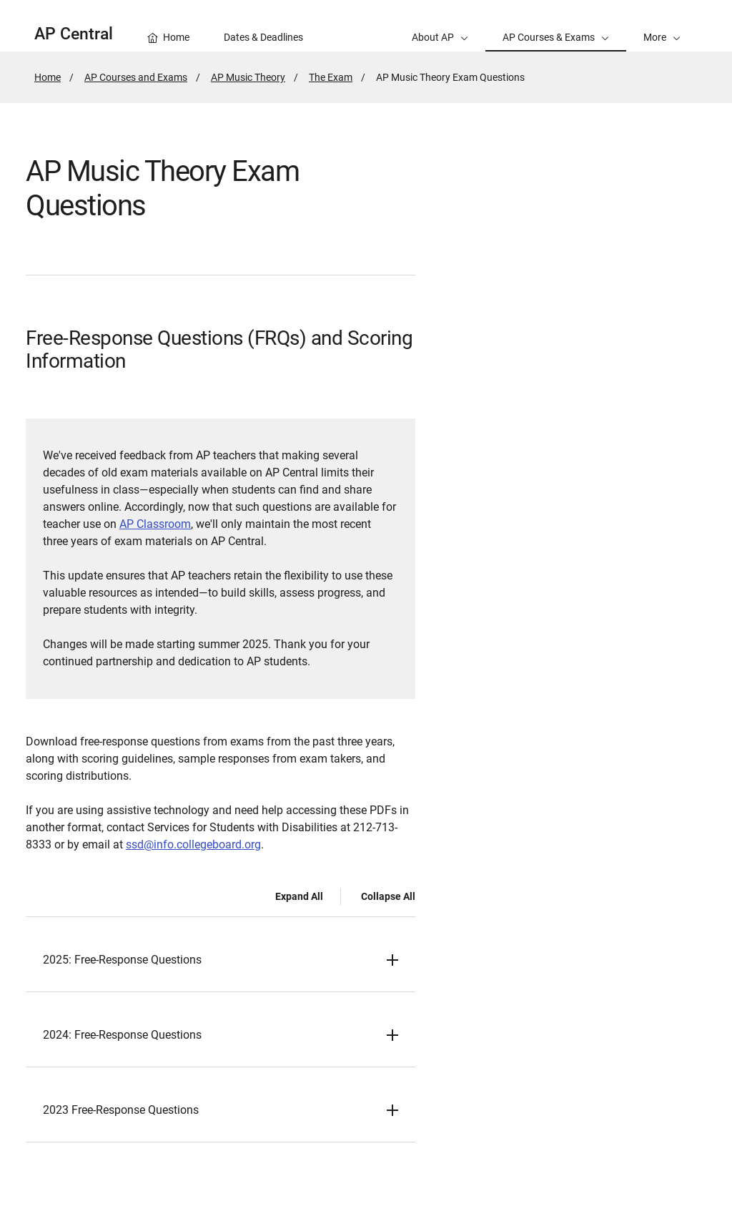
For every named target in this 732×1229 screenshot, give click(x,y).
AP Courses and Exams (135, 77)
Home (47, 77)
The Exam (330, 77)
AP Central (73, 34)
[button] (662, 26)
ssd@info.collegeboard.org (193, 844)
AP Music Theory (248, 77)
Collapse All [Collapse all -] (388, 896)
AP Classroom (155, 524)
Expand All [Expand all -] (299, 896)
